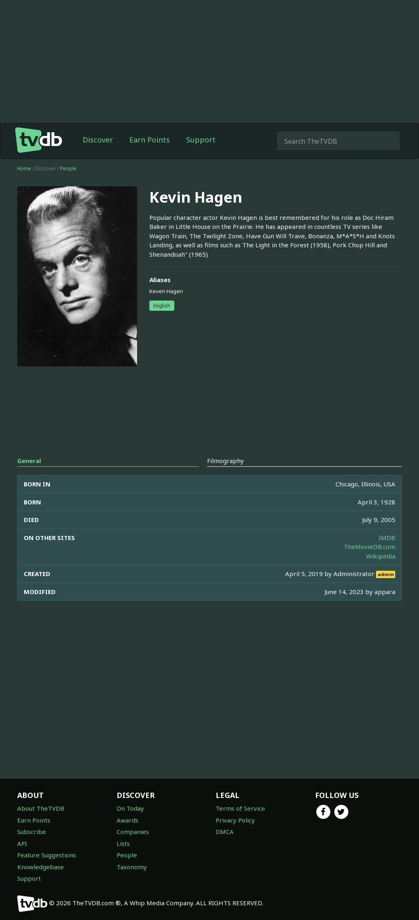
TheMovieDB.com (369, 547)
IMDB (387, 537)
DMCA (225, 831)
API (22, 843)
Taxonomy (132, 867)
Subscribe (31, 831)
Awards (127, 820)
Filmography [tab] (225, 461)
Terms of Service (240, 808)
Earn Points (149, 140)
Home (24, 168)
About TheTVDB (40, 808)
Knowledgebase (40, 867)
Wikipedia (380, 556)
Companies (133, 831)
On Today (130, 808)
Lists (123, 843)
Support (201, 140)
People (68, 168)
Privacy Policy (235, 820)
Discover (98, 140)
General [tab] (29, 461)
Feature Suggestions (46, 855)
